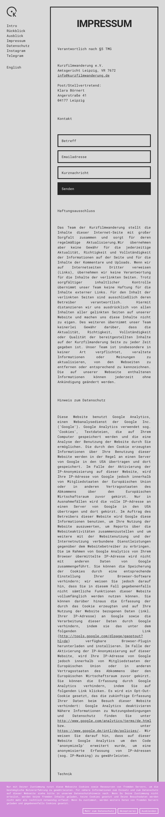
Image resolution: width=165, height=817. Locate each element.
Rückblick (16, 30)
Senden (68, 188)
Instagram (16, 50)
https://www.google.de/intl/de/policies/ (98, 730)
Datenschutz (18, 45)
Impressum (16, 40)
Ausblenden (149, 811)
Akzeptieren (128, 811)
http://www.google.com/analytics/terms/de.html (104, 720)
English (14, 67)
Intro (12, 25)
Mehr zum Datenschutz (99, 811)
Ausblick (15, 35)
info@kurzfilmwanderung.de (84, 75)
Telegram (15, 55)
